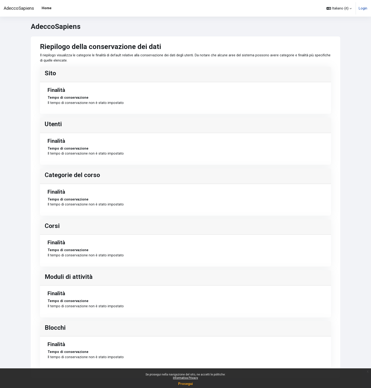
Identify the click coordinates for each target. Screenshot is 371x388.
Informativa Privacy (185, 377)
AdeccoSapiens (19, 8)
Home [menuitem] (47, 8)
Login (363, 8)
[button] (339, 8)
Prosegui (185, 384)
